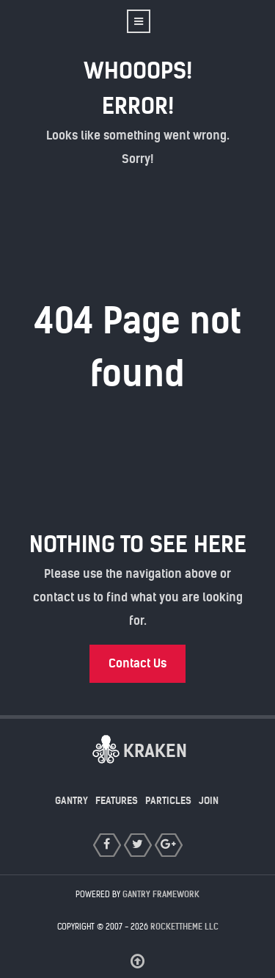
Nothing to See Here (137, 544)
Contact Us (137, 663)
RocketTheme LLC (184, 926)
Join (209, 800)
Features (116, 800)
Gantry (71, 800)
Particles (168, 800)
